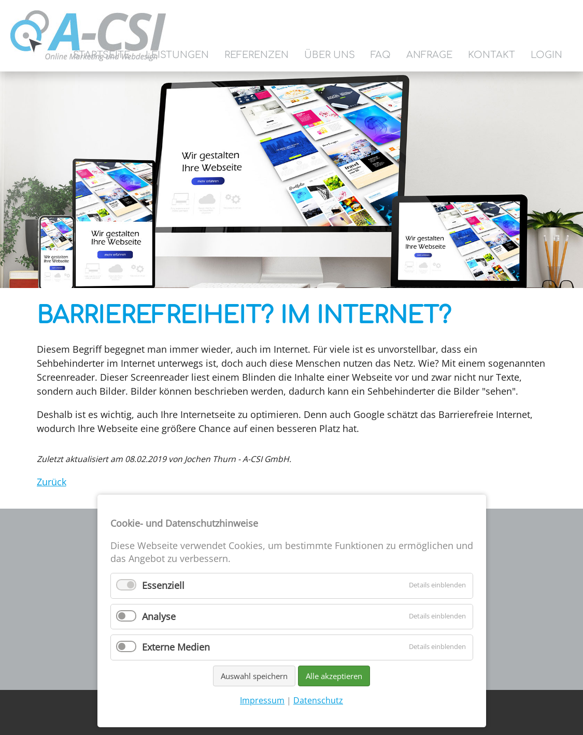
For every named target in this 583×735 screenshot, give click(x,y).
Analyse (159, 616)
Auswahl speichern (254, 676)
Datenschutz (318, 700)
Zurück (51, 481)
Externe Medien (176, 647)
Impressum (262, 700)
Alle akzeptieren (334, 676)
